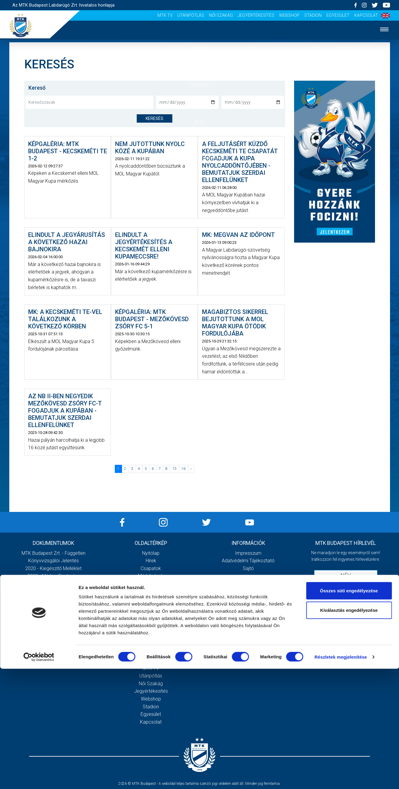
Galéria (199, 139)
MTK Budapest (150, 584)
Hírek (199, 66)
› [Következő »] (191, 469)
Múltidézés (151, 591)
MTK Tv (165, 15)
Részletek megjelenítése (340, 777)
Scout (150, 660)
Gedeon (150, 614)
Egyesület (338, 15)
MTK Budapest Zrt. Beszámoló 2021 (53, 614)
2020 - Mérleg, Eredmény (53, 576)
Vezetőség (150, 607)
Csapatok (199, 85)
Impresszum (248, 553)
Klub (199, 121)
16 (183, 469)
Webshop (289, 15)
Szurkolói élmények (199, 158)
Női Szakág (221, 15)
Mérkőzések (199, 103)
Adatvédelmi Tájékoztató (248, 560)
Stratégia (150, 599)
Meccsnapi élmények (151, 630)
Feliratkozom (346, 616)
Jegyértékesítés (256, 15)
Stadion (313, 15)
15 (174, 469)
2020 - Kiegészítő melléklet (53, 568)
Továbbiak (53, 640)
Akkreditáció (200, 176)
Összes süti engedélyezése (349, 710)
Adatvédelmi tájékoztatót (361, 603)
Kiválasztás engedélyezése (349, 730)
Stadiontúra (151, 645)
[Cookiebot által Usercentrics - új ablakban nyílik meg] (39, 777)
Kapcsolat (366, 15)
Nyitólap (199, 48)
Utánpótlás (190, 15)
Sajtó (150, 653)
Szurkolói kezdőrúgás (151, 637)
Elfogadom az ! (348, 603)
